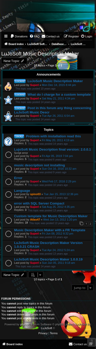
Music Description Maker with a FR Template (49, 230)
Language (22, 191)
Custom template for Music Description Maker (51, 216)
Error (18, 178)
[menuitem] (19, 36)
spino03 (35, 194)
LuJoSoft (46, 328)
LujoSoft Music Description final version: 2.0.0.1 (52, 149)
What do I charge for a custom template (59, 94)
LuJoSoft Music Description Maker (40, 53)
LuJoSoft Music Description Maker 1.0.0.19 (48, 259)
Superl (34, 84)
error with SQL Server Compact (39, 203)
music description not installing (39, 165)
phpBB (24, 324)
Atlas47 (35, 219)
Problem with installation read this (53, 136)
